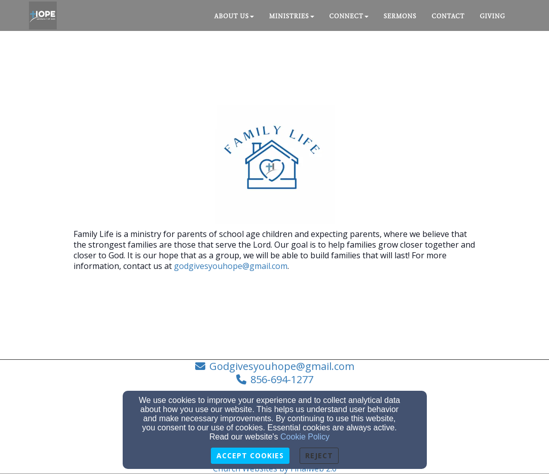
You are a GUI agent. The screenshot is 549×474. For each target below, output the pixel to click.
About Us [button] (234, 16)
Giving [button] (492, 16)
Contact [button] (448, 16)
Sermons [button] (400, 16)
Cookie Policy (305, 436)
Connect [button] (349, 16)
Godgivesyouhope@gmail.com (281, 366)
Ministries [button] (291, 16)
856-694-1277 (281, 379)
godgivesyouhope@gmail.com (230, 266)
